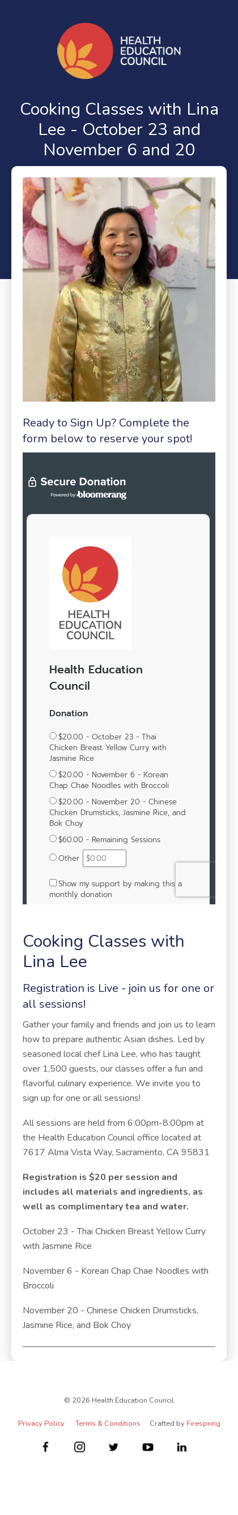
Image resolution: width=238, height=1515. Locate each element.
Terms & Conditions (108, 1423)
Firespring (203, 1423)
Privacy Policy (41, 1423)
